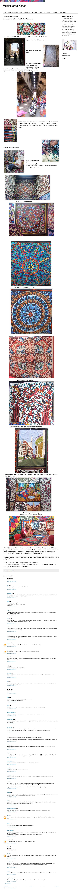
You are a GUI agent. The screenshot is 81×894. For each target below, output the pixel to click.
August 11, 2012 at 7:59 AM (11, 858)
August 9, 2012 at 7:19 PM (11, 836)
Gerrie (8, 656)
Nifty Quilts (9, 673)
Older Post (57, 886)
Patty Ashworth (9, 727)
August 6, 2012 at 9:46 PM (11, 723)
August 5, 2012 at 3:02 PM (11, 639)
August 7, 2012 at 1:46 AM (11, 731)
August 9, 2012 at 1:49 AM (11, 819)
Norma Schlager (10, 830)
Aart (7, 585)
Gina (8, 815)
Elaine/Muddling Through (11, 808)
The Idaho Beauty (10, 719)
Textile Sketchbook (47, 12)
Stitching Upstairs (10, 610)
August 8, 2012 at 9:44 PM (11, 804)
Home (5, 12)
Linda (8, 846)
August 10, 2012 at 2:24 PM (11, 849)
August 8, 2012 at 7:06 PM (11, 778)
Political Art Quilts (27, 12)
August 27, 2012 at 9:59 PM (11, 881)
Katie (8, 871)
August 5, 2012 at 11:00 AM (11, 606)
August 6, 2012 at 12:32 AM (11, 669)
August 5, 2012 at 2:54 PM (11, 631)
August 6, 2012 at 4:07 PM (11, 708)
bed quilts (11, 570)
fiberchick (8, 618)
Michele (8, 823)
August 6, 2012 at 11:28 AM (11, 693)
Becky (8, 705)
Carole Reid (9, 792)
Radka (8, 635)
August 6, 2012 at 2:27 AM (11, 677)
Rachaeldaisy (9, 593)
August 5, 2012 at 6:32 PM (11, 661)
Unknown (8, 643)
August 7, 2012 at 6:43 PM (11, 764)
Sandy (8, 781)
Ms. (7, 681)
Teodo (8, 601)
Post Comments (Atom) (12, 888)
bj (7, 800)
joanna (8, 697)
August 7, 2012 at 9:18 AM (11, 741)
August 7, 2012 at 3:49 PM (11, 749)
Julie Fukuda (9, 839)
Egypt (14, 570)
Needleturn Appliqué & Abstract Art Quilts (15, 12)
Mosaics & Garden (63, 12)
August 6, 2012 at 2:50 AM (11, 685)
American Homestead (11, 712)
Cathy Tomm (9, 753)
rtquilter (8, 626)
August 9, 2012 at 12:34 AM (11, 811)
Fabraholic (9, 768)
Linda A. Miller (9, 775)
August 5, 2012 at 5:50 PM (11, 653)
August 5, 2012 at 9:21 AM (11, 597)
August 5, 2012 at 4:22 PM (11, 646)
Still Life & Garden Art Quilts (37, 12)
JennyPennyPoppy (10, 878)
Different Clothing (55, 12)
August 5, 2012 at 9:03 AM (11, 589)
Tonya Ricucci (9, 761)
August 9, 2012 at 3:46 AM (11, 826)
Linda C (8, 853)
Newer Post (6, 886)
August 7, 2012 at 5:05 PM (11, 757)
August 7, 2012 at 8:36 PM (11, 771)
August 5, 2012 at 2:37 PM (11, 615)
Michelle (8, 650)
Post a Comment (8, 883)
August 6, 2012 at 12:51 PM (11, 701)
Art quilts (8, 570)
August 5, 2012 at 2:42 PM (11, 623)
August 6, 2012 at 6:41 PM (11, 715)
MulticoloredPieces (14, 5)
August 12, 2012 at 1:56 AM (11, 867)
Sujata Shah (9, 861)
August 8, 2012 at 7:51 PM (11, 788)
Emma (8, 735)
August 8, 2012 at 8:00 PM (11, 796)
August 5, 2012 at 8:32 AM (11, 581)
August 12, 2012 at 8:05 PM (11, 874)
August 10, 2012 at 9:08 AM (11, 843)
